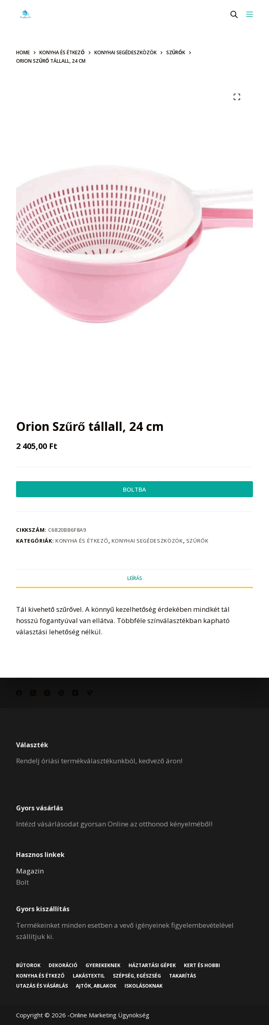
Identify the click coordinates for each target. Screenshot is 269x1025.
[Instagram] (47, 693)
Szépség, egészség (137, 976)
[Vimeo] (89, 693)
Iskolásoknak (143, 986)
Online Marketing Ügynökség (109, 1015)
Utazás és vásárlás (42, 986)
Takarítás (182, 976)
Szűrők (197, 540)
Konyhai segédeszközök (147, 540)
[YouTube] (75, 693)
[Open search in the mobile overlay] (234, 14)
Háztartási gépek (152, 965)
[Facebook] (19, 693)
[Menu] (249, 14)
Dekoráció (63, 965)
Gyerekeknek (103, 965)
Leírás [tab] (134, 578)
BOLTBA (134, 489)
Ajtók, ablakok (96, 986)
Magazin (30, 870)
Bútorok (28, 965)
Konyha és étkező (81, 540)
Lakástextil (89, 976)
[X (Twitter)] (33, 693)
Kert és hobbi (202, 965)
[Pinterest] (61, 693)
